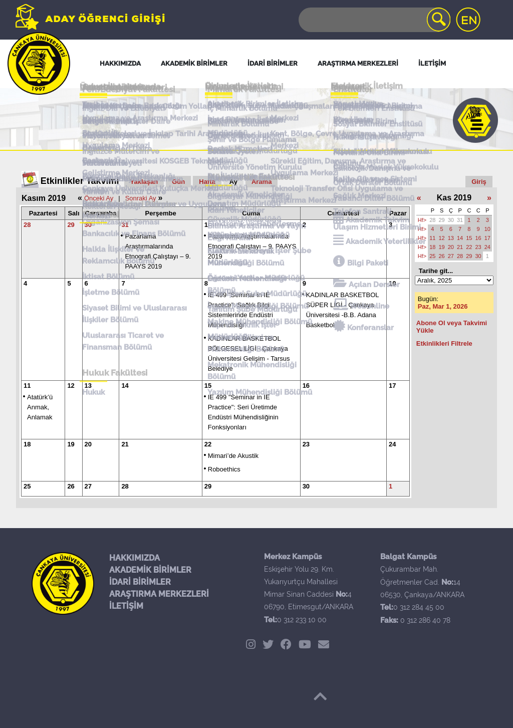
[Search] (374, 20)
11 (27, 385)
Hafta (207, 181)
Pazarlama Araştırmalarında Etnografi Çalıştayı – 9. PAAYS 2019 (252, 246)
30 (88, 224)
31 (124, 224)
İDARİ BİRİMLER (140, 582)
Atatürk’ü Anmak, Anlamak (40, 407)
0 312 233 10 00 (302, 620)
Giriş (478, 181)
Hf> (422, 220)
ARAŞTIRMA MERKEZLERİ (159, 594)
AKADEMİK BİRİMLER (150, 570)
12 (70, 385)
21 (124, 444)
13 (88, 385)
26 (70, 486)
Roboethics (224, 469)
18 (27, 444)
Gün (178, 181)
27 (88, 486)
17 (392, 385)
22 (207, 444)
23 (306, 444)
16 (306, 385)
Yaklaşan (144, 181)
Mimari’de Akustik (233, 455)
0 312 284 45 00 (418, 607)
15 (207, 385)
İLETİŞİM (126, 606)
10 (392, 283)
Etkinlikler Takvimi (80, 181)
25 (27, 486)
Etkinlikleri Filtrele (444, 343)
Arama (261, 181)
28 (27, 224)
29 (70, 224)
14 (124, 385)
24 (392, 444)
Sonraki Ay (140, 198)
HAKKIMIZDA (134, 558)
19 (70, 444)
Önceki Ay (98, 198)
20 (88, 444)
